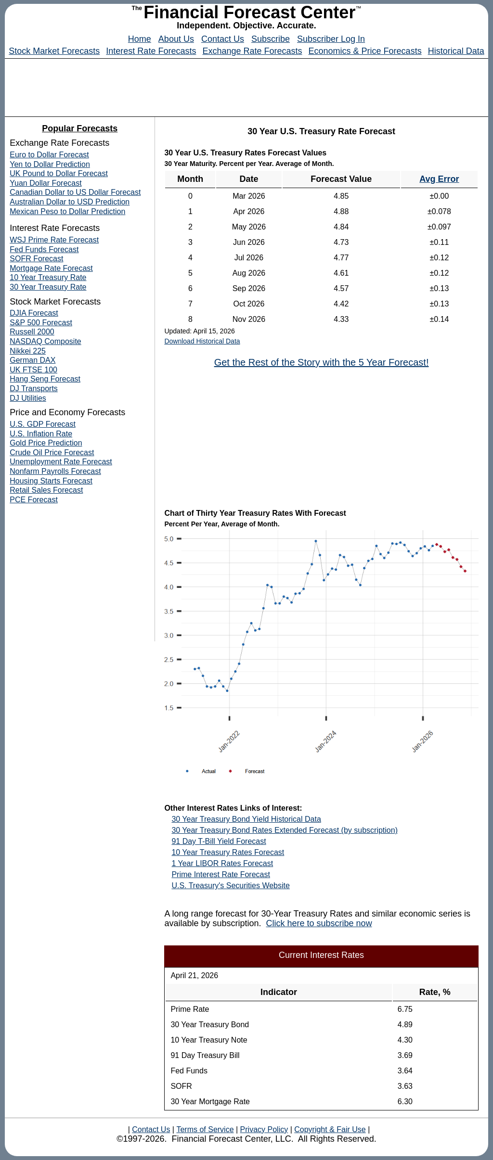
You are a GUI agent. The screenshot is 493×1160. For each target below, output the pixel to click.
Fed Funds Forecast (44, 249)
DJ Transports (34, 388)
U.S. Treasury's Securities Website (230, 885)
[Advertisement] (246, 85)
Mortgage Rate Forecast (51, 268)
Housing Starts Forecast (51, 481)
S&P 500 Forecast (41, 323)
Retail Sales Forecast (46, 490)
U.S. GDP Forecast (43, 424)
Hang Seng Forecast (45, 379)
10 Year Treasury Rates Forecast (227, 852)
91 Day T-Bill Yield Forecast (218, 841)
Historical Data (456, 51)
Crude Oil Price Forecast (52, 452)
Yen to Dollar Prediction (50, 164)
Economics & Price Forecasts (365, 51)
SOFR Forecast (36, 259)
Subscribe (270, 39)
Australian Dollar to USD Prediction (70, 202)
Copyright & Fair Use (330, 1129)
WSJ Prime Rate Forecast (54, 240)
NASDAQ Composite (45, 341)
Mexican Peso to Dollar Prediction (67, 211)
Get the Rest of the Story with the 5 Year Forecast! (321, 362)
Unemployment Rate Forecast (61, 462)
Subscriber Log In (331, 39)
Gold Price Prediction (46, 443)
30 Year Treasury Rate (48, 287)
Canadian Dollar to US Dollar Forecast (75, 192)
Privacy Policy (264, 1129)
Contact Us (222, 39)
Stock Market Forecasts (54, 51)
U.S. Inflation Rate (41, 434)
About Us (176, 39)
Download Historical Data (202, 341)
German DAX (32, 360)
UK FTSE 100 (33, 370)
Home (139, 39)
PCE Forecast (34, 500)
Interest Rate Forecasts (151, 51)
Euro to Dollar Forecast (49, 155)
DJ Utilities (28, 398)
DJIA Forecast (34, 313)
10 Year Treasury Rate (48, 277)
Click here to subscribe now (319, 923)
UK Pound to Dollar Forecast (59, 173)
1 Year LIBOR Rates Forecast (222, 863)
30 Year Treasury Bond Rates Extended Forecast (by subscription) (284, 830)
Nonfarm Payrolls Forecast (55, 471)
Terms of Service (205, 1129)
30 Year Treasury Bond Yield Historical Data (246, 819)
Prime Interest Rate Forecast (220, 874)
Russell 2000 (32, 332)
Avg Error (439, 179)
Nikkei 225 (28, 351)
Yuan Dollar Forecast (45, 183)
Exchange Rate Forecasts (252, 51)
